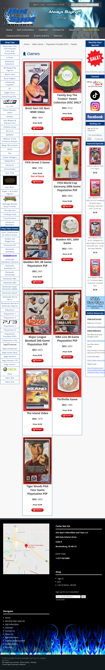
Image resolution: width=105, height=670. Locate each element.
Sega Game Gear (10, 352)
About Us (74, 30)
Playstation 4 (10, 330)
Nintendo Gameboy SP (10, 267)
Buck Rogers (10, 78)
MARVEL (10, 135)
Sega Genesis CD (10, 360)
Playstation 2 (10, 317)
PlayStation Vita (9, 340)
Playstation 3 (10, 326)
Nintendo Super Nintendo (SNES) (10, 287)
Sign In (36, 4)
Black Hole (10, 74)
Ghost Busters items (10, 111)
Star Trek (10, 173)
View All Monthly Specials (95, 72)
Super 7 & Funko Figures (10, 192)
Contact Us (58, 30)
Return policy (24, 662)
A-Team (9, 57)
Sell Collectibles (25, 30)
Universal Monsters (9, 223)
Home (9, 30)
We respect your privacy (10, 662)
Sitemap (33, 662)
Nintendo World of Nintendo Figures (10, 304)
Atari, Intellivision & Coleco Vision (10, 233)
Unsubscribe (98, 139)
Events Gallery (41, 36)
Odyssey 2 (9, 310)
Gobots (10, 116)
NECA (9, 149)
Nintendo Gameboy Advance (9, 260)
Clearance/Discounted (17, 36)
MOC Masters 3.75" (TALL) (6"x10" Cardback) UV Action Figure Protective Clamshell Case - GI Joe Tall (95, 203)
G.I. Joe (9, 106)
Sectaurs (10, 165)
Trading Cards (9, 214)
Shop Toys (9, 42)
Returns (58, 36)
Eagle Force (10, 92)
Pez (9, 153)
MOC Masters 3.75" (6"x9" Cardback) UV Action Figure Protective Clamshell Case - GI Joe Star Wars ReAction (95, 243)
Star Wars (9, 187)
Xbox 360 (10, 378)
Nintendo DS (10, 245)
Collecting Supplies (9, 83)
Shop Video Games (10, 228)
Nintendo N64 (9, 278)
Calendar (43, 30)
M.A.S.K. (10, 131)
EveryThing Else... (10, 96)
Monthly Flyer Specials (15, 621)
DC (9, 88)
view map (60, 553)
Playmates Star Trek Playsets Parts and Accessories (10, 50)
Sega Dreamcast (9, 348)
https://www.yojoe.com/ (96, 360)
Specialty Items (92, 30)
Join (43, 4)
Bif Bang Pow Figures (10, 69)
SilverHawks (9, 169)
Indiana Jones (10, 127)
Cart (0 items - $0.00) (55, 4)
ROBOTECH (10, 161)
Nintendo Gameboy (9, 250)
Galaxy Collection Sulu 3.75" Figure (95, 167)
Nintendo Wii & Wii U (10, 298)
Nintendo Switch (10, 293)
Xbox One (9, 382)
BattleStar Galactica (10, 62)
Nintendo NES (9, 282)
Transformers (10, 218)
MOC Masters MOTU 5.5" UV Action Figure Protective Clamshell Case (95, 281)
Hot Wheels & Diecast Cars (10, 121)
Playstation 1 (10, 313)
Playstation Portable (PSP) (10, 335)
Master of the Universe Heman (10, 140)
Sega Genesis (10, 356)
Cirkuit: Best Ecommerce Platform (14, 664)
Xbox (10, 374)
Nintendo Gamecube (10, 273)
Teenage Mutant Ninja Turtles (10, 205)
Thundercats (10, 210)
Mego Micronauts (10, 145)
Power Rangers (10, 157)
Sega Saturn (9, 364)
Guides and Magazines (10, 240)
